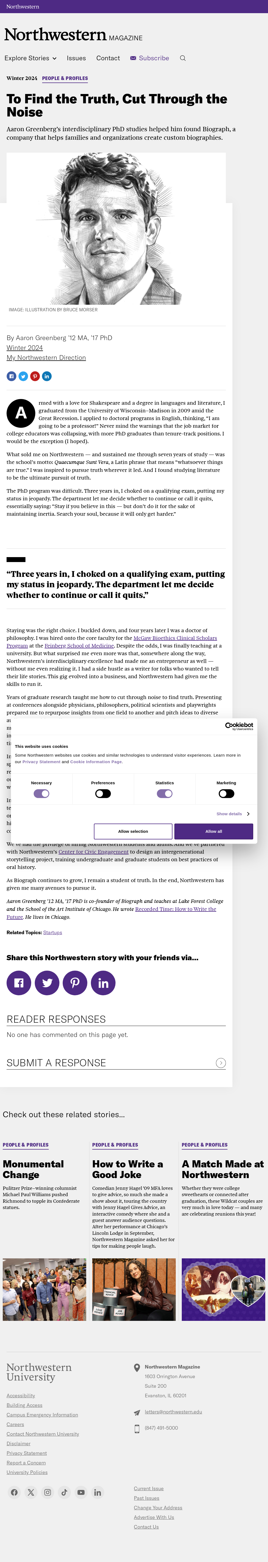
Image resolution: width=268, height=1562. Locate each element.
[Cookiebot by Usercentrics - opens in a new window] (229, 726)
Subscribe (154, 58)
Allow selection (133, 831)
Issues (76, 58)
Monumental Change (33, 1169)
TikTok (64, 1492)
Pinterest (35, 376)
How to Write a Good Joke (127, 1169)
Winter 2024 (22, 78)
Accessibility (21, 1395)
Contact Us (146, 1527)
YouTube (81, 1492)
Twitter (23, 376)
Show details (229, 813)
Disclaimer (18, 1443)
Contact (108, 58)
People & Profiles (65, 78)
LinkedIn (47, 376)
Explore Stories (30, 58)
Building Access (24, 1405)
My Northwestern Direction (46, 357)
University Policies (27, 1472)
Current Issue (149, 1488)
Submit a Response (56, 1062)
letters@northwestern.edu (173, 1412)
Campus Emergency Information (42, 1415)
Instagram (47, 1492)
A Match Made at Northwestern (223, 1169)
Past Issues (146, 1498)
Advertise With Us (154, 1517)
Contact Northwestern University (43, 1434)
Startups (52, 932)
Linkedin (97, 1492)
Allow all (214, 831)
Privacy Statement (27, 1453)
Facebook (11, 376)
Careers (15, 1424)
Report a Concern (26, 1463)
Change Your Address (158, 1507)
